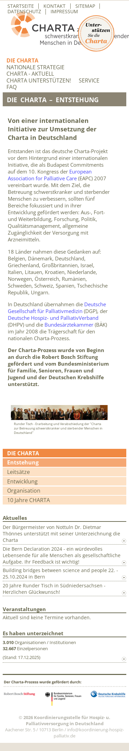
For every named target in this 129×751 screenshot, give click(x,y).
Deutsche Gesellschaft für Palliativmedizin (57, 307)
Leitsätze (18, 472)
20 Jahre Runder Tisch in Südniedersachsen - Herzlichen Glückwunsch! (54, 588)
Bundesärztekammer (68, 324)
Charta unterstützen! (38, 80)
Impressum (64, 11)
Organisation (23, 490)
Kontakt (54, 6)
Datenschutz (24, 11)
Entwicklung (22, 481)
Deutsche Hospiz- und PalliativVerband (53, 317)
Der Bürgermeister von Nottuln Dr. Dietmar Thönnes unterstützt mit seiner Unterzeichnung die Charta (61, 533)
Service (89, 80)
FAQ (11, 87)
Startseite (20, 6)
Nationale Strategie (35, 67)
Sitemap (85, 6)
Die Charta (22, 60)
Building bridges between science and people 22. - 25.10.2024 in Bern (60, 573)
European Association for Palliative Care (50, 175)
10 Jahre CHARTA (28, 500)
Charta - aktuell (30, 74)
